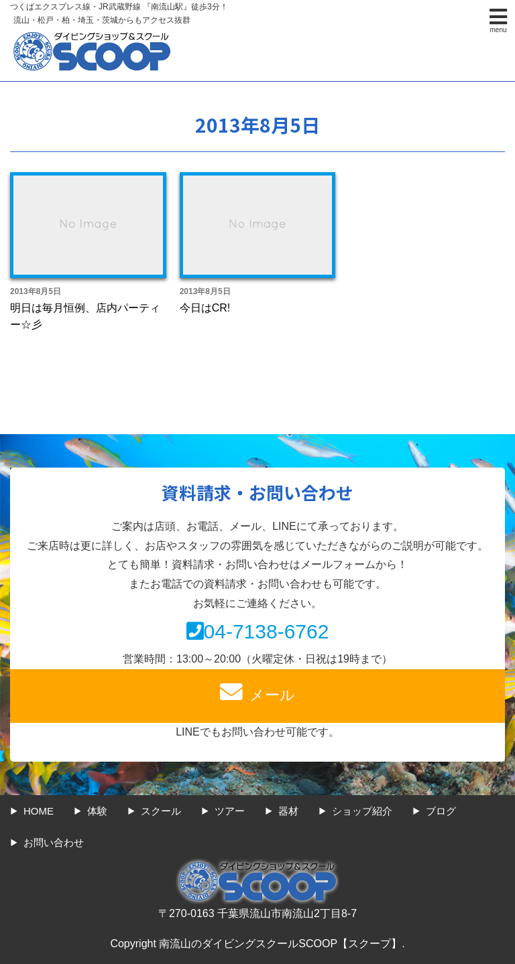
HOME (38, 811)
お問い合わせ (53, 842)
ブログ (441, 811)
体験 (97, 811)
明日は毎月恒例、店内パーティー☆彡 (85, 316)
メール (257, 692)
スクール (161, 811)
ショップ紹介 (362, 811)
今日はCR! (205, 308)
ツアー (230, 811)
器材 (288, 811)
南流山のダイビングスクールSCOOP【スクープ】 (280, 943)
